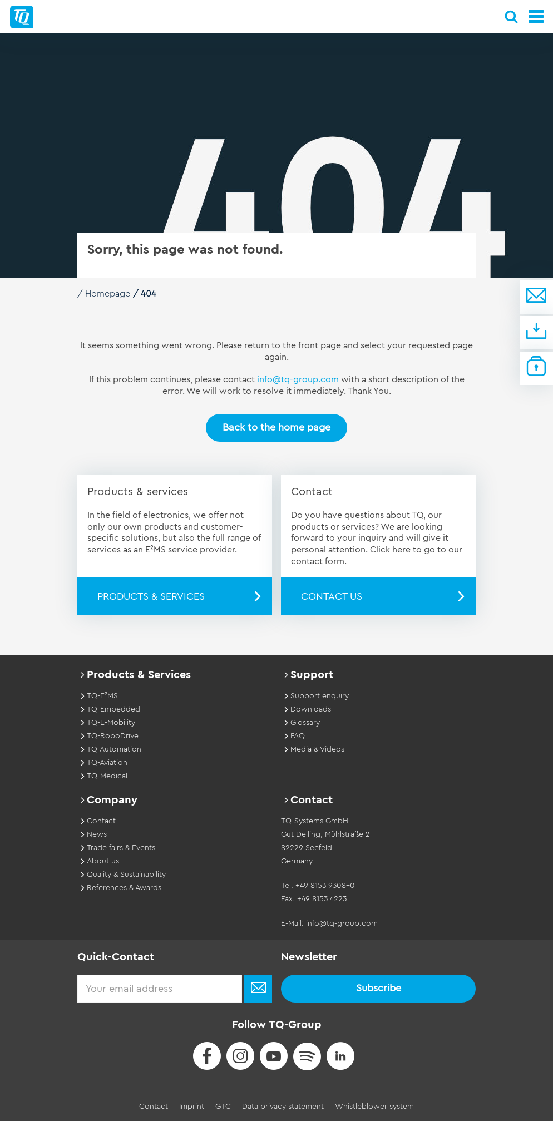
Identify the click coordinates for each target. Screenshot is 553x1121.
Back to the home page (276, 427)
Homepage (107, 293)
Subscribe (378, 988)
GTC (223, 1106)
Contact (153, 1106)
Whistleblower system (374, 1106)
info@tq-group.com (298, 379)
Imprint (191, 1106)
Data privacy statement (283, 1106)
